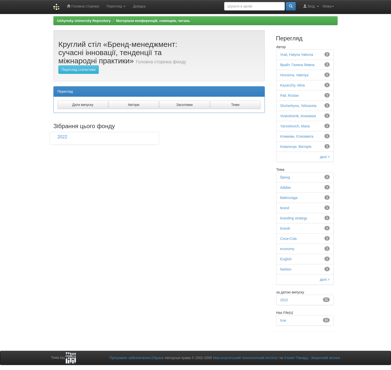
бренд (285, 177)
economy (287, 249)
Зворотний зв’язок (325, 358)
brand (284, 208)
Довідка (139, 6)
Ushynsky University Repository (84, 21)
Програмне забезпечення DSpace (136, 358)
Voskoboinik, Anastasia (298, 116)
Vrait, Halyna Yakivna (296, 55)
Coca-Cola (288, 239)
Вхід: (311, 6)
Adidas (285, 187)
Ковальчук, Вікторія (295, 147)
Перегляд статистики (79, 70)
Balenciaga (288, 198)
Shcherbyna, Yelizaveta (298, 106)
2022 (62, 136)
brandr (285, 228)
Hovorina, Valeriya (294, 75)
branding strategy (293, 218)
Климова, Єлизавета (296, 136)
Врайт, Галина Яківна (297, 65)
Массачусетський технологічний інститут (246, 358)
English (286, 259)
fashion (286, 269)
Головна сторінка (83, 6)
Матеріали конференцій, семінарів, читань (153, 21)
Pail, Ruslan (289, 95)
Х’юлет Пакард (296, 358)
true (283, 320)
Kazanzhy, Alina (292, 85)
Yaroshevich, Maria (295, 126)
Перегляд (115, 6)
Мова (328, 6)
